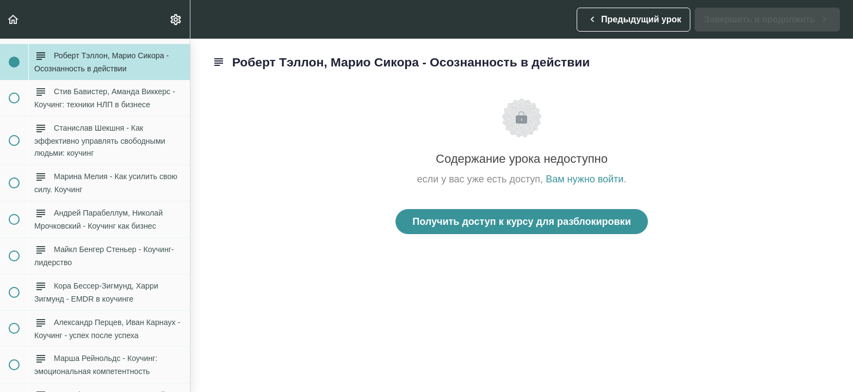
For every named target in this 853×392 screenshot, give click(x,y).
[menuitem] (176, 19)
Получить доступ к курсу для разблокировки (521, 221)
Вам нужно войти (584, 179)
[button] (13, 19)
